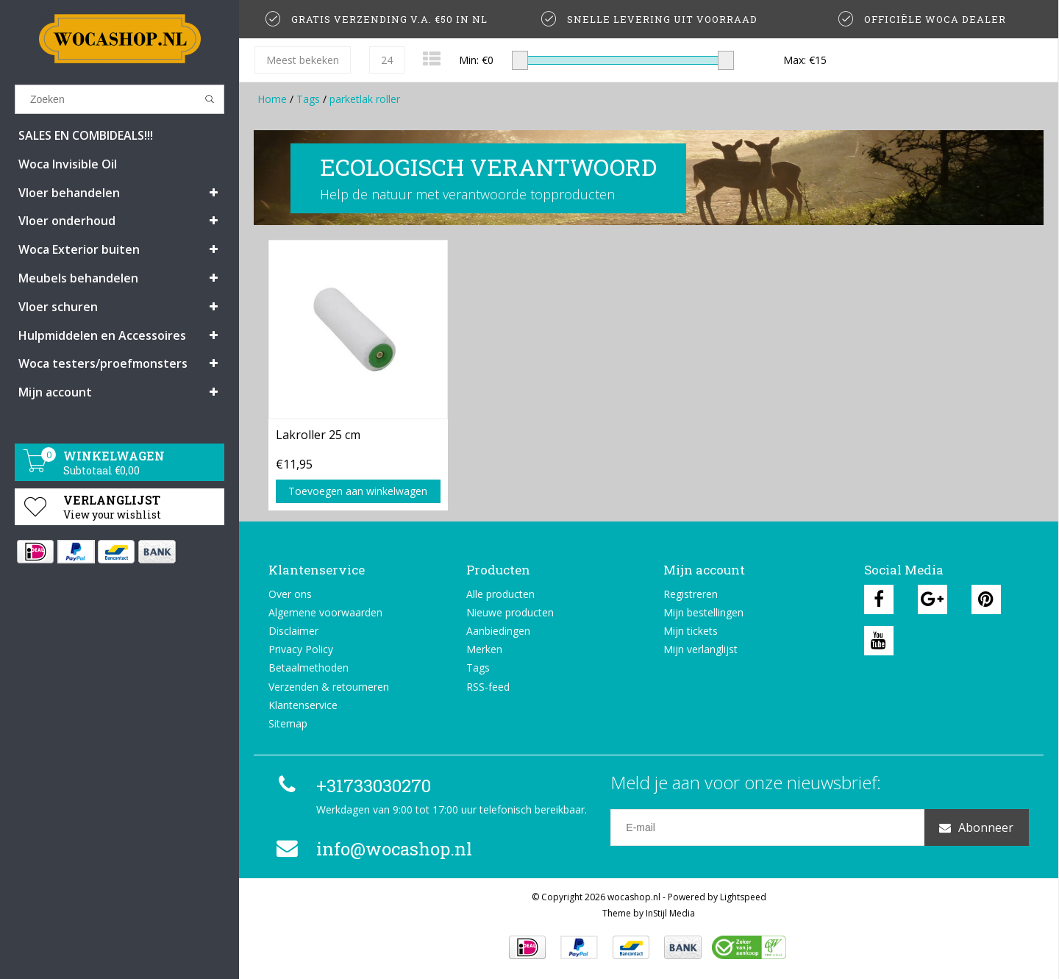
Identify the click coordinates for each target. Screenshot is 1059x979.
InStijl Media (670, 913)
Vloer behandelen (69, 193)
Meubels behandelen (78, 278)
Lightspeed (743, 897)
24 (387, 60)
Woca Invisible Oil (67, 164)
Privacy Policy (300, 649)
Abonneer (976, 827)
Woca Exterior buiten (79, 249)
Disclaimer (293, 631)
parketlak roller (364, 99)
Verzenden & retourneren (328, 687)
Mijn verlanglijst (700, 649)
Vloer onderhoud (66, 221)
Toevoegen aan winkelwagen (357, 491)
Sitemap (287, 723)
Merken (484, 649)
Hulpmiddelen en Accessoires (102, 335)
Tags (308, 99)
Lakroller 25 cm (318, 435)
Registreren (690, 594)
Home (272, 99)
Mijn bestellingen (703, 612)
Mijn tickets (690, 631)
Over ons (290, 594)
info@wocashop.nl (372, 849)
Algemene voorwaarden (325, 612)
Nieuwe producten (510, 612)
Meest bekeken (302, 60)
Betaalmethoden (308, 667)
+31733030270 (351, 785)
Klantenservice (303, 705)
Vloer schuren (58, 307)
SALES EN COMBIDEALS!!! (85, 135)
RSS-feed (488, 687)
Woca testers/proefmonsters (103, 363)
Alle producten (500, 594)
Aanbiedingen (498, 631)
